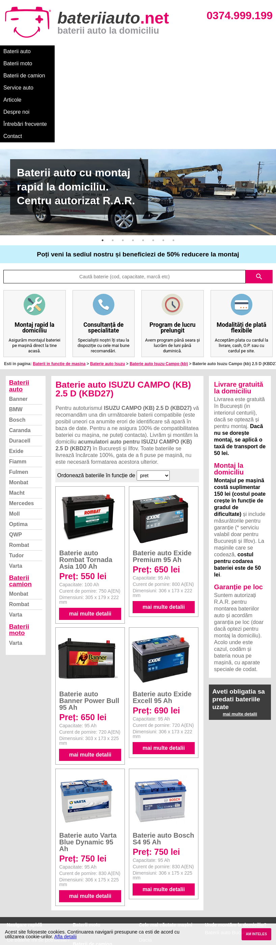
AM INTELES (256, 934)
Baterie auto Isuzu (107, 291)
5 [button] (143, 167)
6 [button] (153, 167)
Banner (18, 326)
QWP (15, 462)
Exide (16, 378)
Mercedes (21, 430)
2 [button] (112, 167)
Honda (146, 919)
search (259, 204)
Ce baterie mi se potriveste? (38, 867)
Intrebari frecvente (27, 882)
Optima (18, 451)
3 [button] (122, 167)
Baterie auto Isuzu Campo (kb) (159, 291)
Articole (175, 51)
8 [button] (173, 167)
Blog (12, 860)
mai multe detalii (90, 541)
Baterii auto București (229, 860)
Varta (15, 493)
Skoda (146, 882)
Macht (17, 420)
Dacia (145, 867)
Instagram (18, 904)
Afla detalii (65, 936)
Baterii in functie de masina (59, 291)
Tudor (16, 483)
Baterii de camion (97, 51)
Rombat (19, 472)
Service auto (142, 51)
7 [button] (163, 167)
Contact (12, 63)
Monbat (18, 410)
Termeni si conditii (27, 889)
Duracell (19, 368)
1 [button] (102, 167)
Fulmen (18, 399)
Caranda (20, 357)
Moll (14, 441)
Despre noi (205, 51)
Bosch (17, 347)
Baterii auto (17, 51)
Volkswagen (152, 889)
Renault (148, 897)
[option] (138, 119)
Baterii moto (53, 51)
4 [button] (133, 167)
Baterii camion (20, 508)
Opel (144, 911)
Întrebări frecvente (247, 51)
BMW (16, 337)
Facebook (18, 897)
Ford (144, 874)
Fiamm (18, 389)
